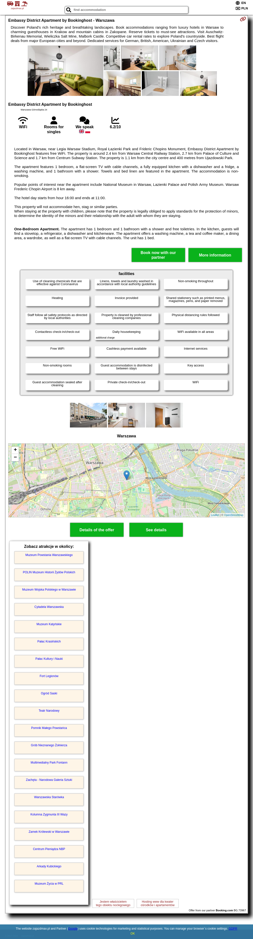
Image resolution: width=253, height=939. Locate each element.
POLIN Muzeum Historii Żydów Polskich (49, 572)
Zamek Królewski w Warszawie (49, 831)
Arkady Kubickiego (49, 866)
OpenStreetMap (233, 514)
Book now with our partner (158, 255)
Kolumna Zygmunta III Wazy (48, 814)
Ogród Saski (49, 693)
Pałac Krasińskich (49, 641)
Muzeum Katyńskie (49, 624)
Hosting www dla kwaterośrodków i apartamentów (158, 903)
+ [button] (15, 450)
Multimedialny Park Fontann (49, 762)
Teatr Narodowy (49, 710)
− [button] (15, 457)
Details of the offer (97, 530)
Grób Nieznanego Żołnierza (49, 745)
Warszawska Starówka (49, 797)
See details (156, 530)
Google (73, 928)
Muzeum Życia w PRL (49, 883)
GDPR (233, 928)
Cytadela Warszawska (48, 607)
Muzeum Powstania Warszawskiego (49, 555)
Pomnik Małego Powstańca (49, 728)
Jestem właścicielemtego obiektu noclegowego (113, 903)
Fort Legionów (49, 676)
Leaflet (215, 514)
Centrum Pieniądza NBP (49, 849)
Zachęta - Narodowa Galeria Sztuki (49, 780)
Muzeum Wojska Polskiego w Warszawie (49, 589)
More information (215, 255)
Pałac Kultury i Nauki (49, 659)
